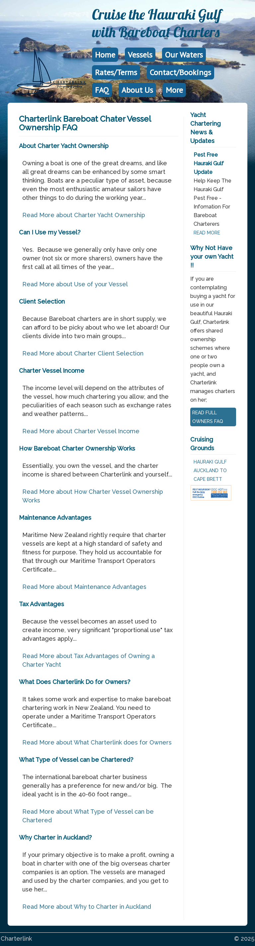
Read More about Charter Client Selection (82, 353)
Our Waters (184, 55)
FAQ (102, 90)
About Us (137, 90)
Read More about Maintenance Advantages (84, 586)
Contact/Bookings (180, 72)
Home (105, 55)
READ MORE (207, 232)
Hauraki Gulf (210, 462)
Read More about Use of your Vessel (75, 284)
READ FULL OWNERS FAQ (207, 417)
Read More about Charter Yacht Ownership (83, 214)
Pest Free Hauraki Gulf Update (209, 163)
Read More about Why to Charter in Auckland (86, 906)
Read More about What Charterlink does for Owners (97, 742)
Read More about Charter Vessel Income (80, 431)
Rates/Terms (116, 72)
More (174, 90)
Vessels (140, 55)
